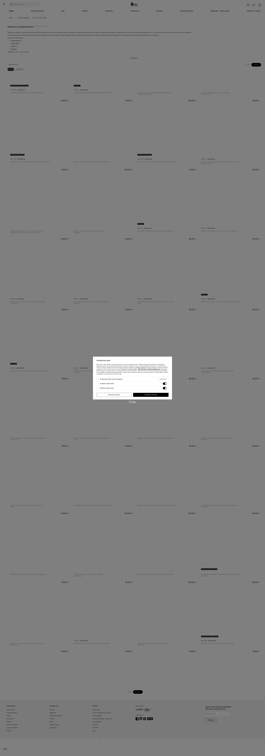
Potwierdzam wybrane (114, 394)
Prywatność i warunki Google (129, 369)
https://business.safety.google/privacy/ (149, 369)
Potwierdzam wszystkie (150, 394)
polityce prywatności (141, 367)
